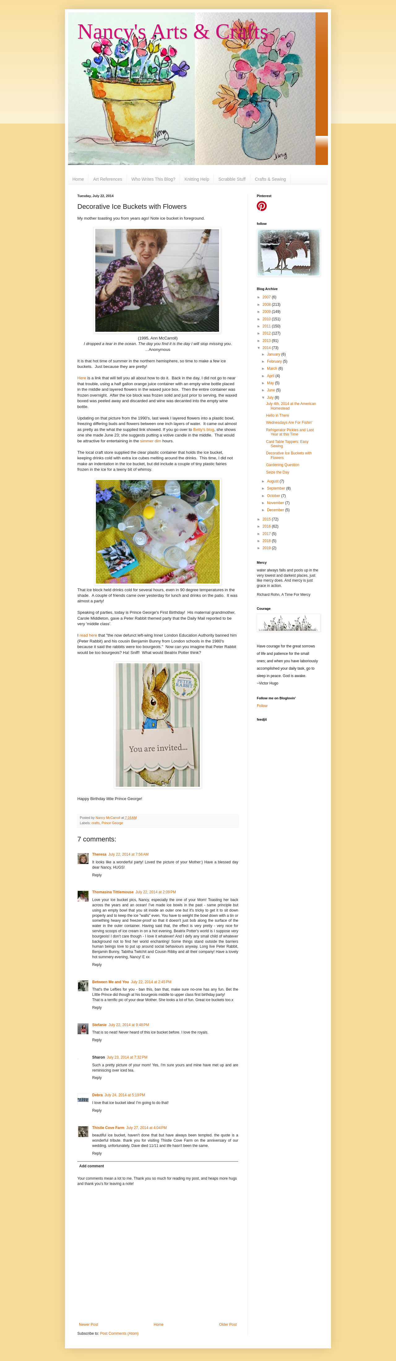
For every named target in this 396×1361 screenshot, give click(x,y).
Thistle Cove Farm (108, 1128)
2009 (267, 312)
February (275, 361)
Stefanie (99, 1025)
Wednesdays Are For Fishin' (289, 422)
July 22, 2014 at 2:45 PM (151, 982)
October (274, 496)
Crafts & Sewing (270, 179)
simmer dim (150, 441)
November (276, 503)
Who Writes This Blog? (153, 179)
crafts (96, 823)
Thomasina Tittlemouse (113, 892)
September (276, 488)
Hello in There (277, 415)
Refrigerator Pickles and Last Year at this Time (290, 432)
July (271, 397)
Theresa (99, 854)
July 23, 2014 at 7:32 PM (127, 1057)
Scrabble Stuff (232, 179)
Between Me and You (110, 982)
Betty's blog (203, 429)
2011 (267, 326)
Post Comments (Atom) (119, 1333)
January (274, 354)
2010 (267, 319)
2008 (267, 304)
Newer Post (88, 1324)
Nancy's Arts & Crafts (172, 31)
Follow (262, 706)
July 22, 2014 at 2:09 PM (156, 892)
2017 (267, 534)
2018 (267, 541)
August (273, 481)
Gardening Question (282, 465)
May (271, 383)
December (276, 510)
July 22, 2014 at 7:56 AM (128, 854)
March (272, 368)
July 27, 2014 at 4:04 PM (146, 1128)
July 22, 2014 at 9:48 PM (129, 1025)
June (271, 390)
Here (81, 378)
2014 (267, 348)
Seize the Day (277, 472)
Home (78, 179)
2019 (267, 548)
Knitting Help (197, 179)
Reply (97, 875)
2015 (267, 519)
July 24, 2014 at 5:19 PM (125, 1095)
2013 (267, 341)
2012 (267, 333)
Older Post (228, 1324)
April (271, 376)
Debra (97, 1095)
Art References (107, 179)
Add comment (91, 1166)
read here (88, 635)
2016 (267, 526)
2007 (267, 297)
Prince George (112, 823)
